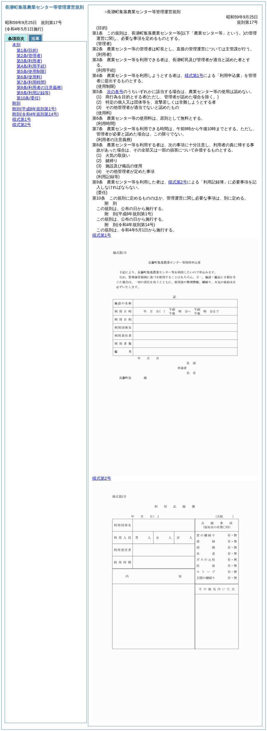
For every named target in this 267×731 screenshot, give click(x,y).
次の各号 (115, 91)
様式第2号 (177, 182)
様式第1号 (194, 75)
